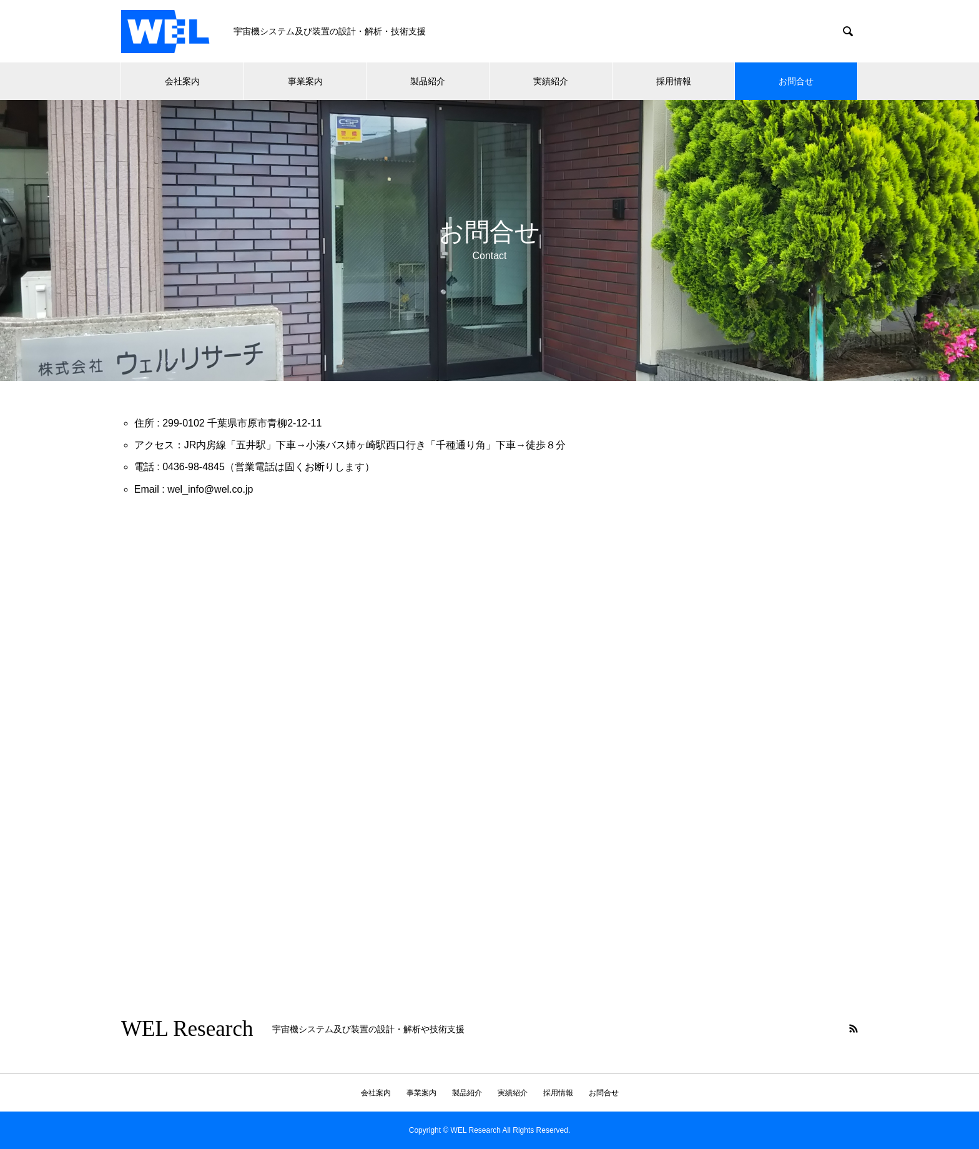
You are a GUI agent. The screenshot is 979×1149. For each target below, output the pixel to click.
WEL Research (187, 1029)
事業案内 (305, 81)
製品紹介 (427, 81)
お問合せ (796, 81)
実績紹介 (550, 81)
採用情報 (673, 81)
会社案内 (182, 81)
